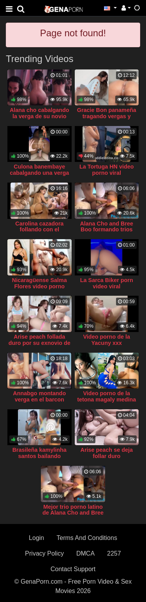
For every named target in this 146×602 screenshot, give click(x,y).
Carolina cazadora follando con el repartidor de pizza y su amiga (39, 232)
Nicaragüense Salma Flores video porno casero (39, 286)
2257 (114, 553)
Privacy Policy (44, 553)
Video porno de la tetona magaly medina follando (106, 399)
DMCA (85, 553)
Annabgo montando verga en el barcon (39, 396)
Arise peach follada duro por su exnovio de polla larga (39, 343)
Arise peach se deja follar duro (107, 453)
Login (36, 538)
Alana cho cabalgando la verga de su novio (39, 113)
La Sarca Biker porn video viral (106, 283)
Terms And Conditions (86, 538)
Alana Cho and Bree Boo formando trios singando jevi (106, 229)
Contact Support (73, 569)
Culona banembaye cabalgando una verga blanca (39, 172)
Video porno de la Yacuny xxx (106, 340)
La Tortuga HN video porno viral (106, 169)
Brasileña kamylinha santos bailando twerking (39, 456)
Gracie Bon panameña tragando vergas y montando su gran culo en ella (106, 119)
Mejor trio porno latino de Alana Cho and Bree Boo (73, 513)
